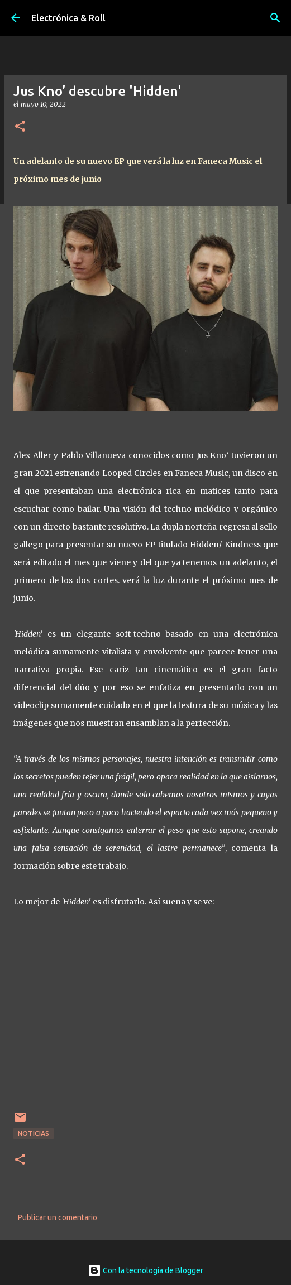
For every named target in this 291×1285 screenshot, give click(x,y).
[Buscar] (275, 17)
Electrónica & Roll (68, 18)
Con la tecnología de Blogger (145, 1270)
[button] (20, 126)
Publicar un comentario (57, 1217)
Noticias (33, 1133)
